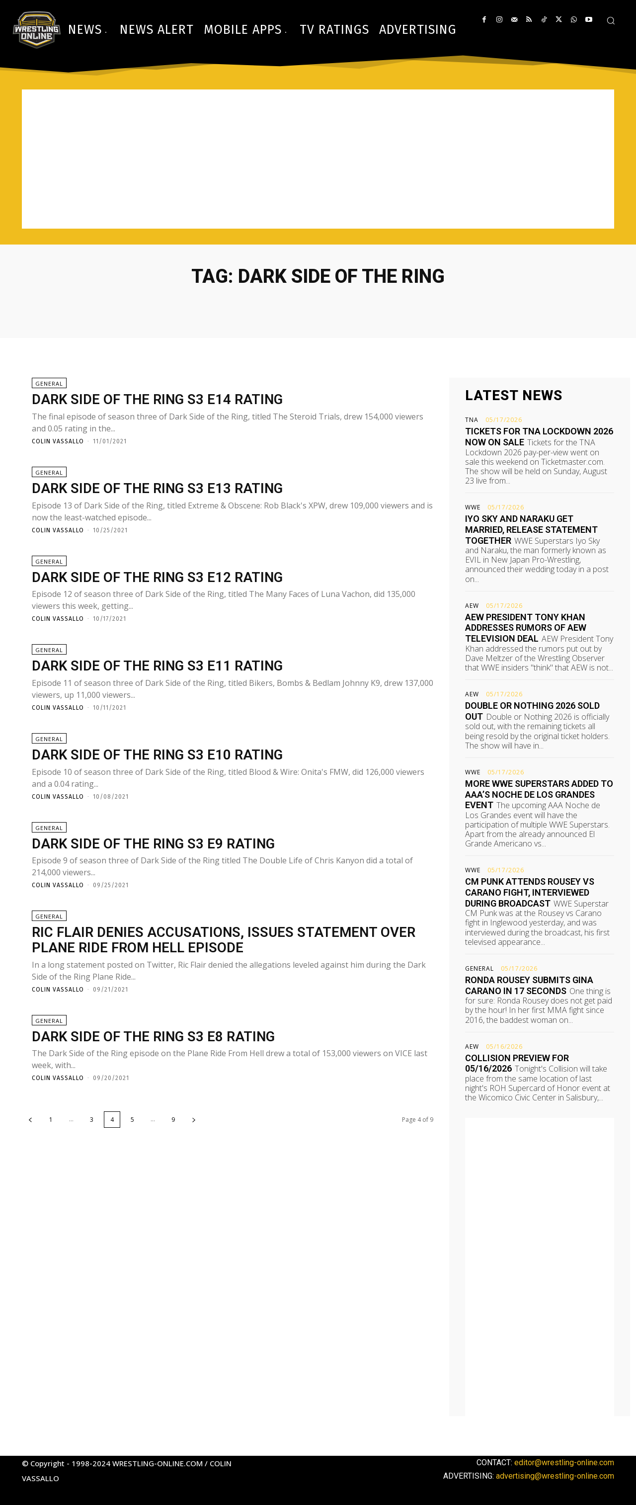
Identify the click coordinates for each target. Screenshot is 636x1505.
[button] (610, 20)
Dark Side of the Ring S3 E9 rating (156, 844)
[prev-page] (30, 1120)
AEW (472, 606)
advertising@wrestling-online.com (555, 1476)
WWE (472, 507)
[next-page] (193, 1120)
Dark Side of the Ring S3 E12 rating (160, 577)
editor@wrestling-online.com (564, 1462)
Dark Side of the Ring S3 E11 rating (160, 666)
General (49, 383)
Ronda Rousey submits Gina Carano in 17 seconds (529, 985)
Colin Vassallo (58, 441)
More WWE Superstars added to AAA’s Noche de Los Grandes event (539, 794)
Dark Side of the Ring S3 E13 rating (160, 488)
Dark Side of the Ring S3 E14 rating (160, 399)
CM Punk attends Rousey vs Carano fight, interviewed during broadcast (529, 892)
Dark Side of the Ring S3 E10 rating (160, 755)
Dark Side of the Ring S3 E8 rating (156, 1037)
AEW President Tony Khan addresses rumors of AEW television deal (525, 628)
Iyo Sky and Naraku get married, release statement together (531, 529)
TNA (471, 420)
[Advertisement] (318, 159)
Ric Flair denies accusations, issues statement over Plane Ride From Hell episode (226, 940)
